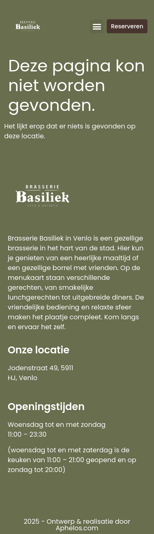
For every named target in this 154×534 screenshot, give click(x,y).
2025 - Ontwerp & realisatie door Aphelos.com (77, 525)
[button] (96, 26)
